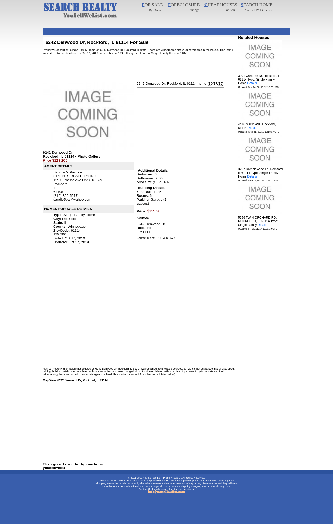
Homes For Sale (121, 486)
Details (252, 83)
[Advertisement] (137, 29)
